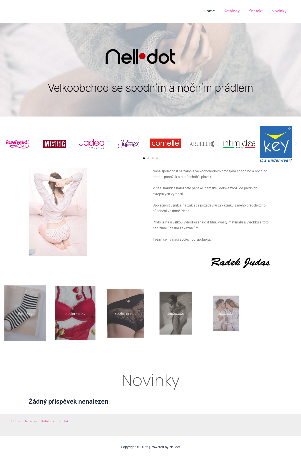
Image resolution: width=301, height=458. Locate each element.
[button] (5, 144)
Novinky (28, 421)
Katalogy (44, 421)
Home (14, 421)
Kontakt (59, 421)
